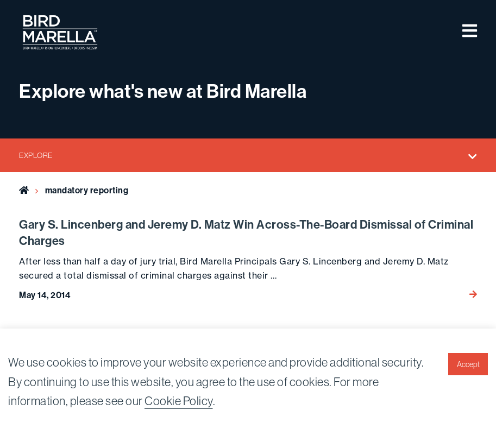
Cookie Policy (179, 400)
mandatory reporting (87, 190)
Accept (468, 364)
